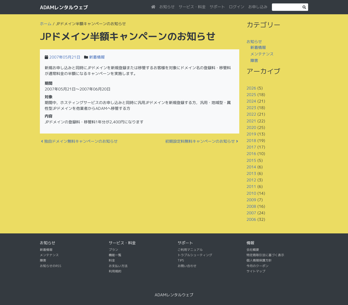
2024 (251, 101)
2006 (251, 219)
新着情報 (97, 57)
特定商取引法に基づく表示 (265, 255)
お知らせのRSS (50, 266)
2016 (251, 153)
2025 (251, 94)
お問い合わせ (187, 266)
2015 (251, 160)
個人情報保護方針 (259, 260)
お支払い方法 (118, 266)
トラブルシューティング (195, 255)
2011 (251, 186)
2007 (251, 213)
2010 (251, 193)
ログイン (236, 6)
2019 (251, 134)
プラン (113, 249)
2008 (251, 206)
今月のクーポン (257, 266)
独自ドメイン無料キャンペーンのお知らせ (79, 141)
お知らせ (167, 6)
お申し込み (258, 6)
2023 (251, 107)
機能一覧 (115, 255)
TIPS (181, 260)
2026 (251, 87)
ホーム (45, 23)
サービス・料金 (192, 6)
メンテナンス (262, 54)
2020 (251, 127)
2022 (251, 114)
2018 (251, 140)
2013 (251, 173)
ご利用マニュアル (190, 249)
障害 (254, 60)
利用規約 (115, 271)
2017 (251, 147)
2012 (251, 180)
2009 (251, 199)
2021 (251, 120)
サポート (217, 6)
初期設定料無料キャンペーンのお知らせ (201, 141)
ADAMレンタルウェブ (64, 7)
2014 (251, 167)
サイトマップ (255, 271)
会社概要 (252, 249)
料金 (112, 260)
